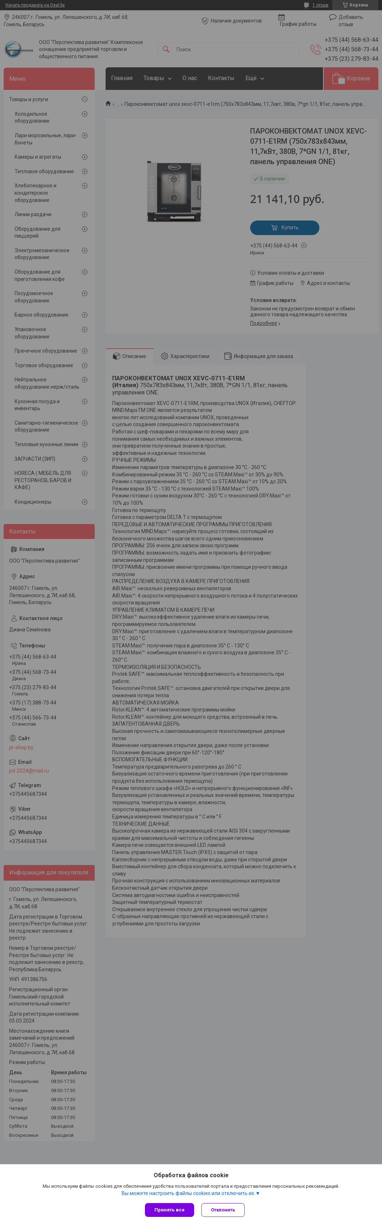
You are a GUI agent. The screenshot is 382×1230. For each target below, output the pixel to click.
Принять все (169, 1210)
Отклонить (223, 1210)
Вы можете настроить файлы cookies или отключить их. (188, 1193)
